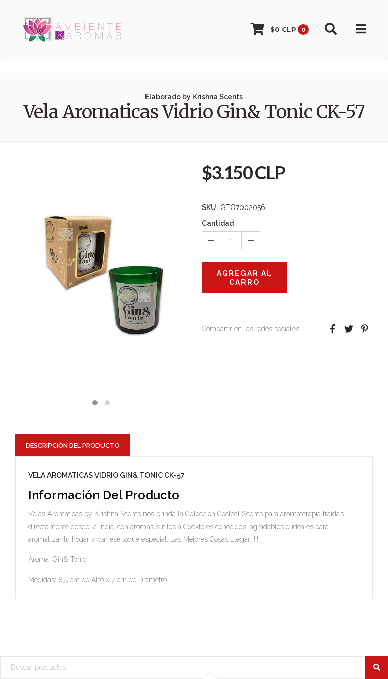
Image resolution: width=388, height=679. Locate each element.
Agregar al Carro (244, 277)
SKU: (210, 207)
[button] (95, 401)
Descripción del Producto (73, 445)
